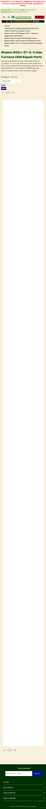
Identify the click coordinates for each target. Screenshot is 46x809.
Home (6, 26)
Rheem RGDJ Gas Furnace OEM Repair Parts (22, 41)
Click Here (37, 4)
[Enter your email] (18, 773)
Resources (8, 787)
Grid (4, 88)
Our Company (9, 793)
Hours (6, 782)
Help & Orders (9, 798)
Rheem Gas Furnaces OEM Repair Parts (20, 38)
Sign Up (37, 773)
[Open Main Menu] (3, 17)
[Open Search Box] (8, 17)
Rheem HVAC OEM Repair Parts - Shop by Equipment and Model (21, 34)
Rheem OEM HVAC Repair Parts (17, 31)
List (3, 85)
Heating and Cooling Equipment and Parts (21, 28)
